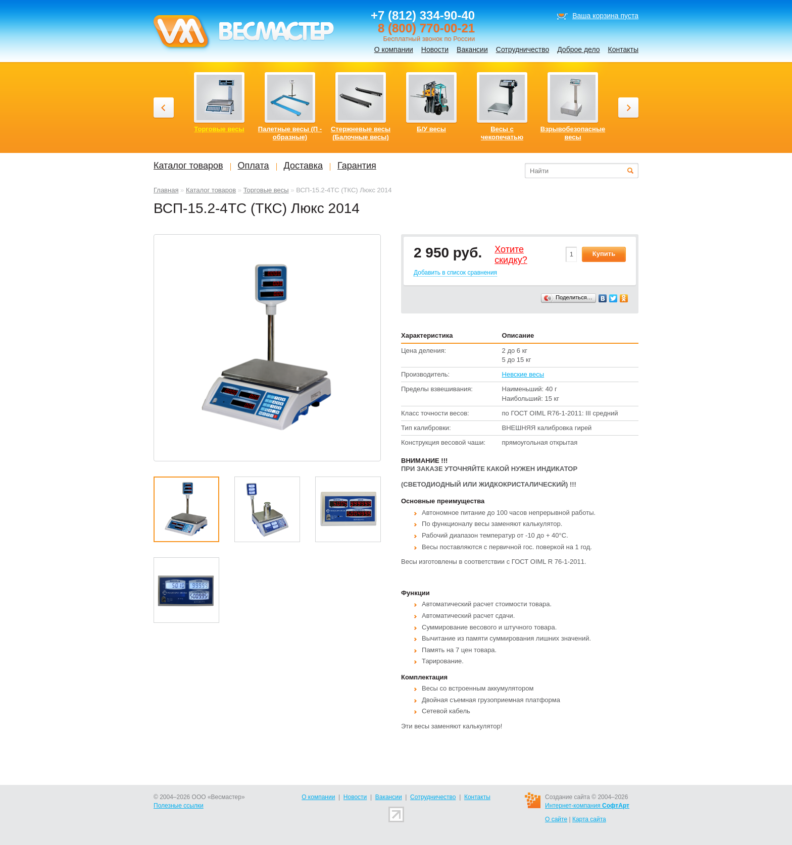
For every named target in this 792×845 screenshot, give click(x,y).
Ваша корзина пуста (605, 16)
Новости (435, 49)
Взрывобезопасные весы (573, 133)
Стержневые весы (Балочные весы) (360, 133)
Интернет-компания (587, 805)
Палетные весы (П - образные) (290, 133)
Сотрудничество (522, 49)
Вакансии (472, 49)
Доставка (303, 166)
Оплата (253, 166)
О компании (393, 49)
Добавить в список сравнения (455, 272)
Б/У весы (431, 129)
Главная (166, 190)
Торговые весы (266, 190)
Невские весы (523, 374)
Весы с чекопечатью (502, 133)
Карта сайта (589, 819)
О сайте (556, 819)
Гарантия (356, 166)
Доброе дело (578, 49)
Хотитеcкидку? (510, 255)
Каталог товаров (211, 190)
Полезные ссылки (179, 805)
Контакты (623, 49)
